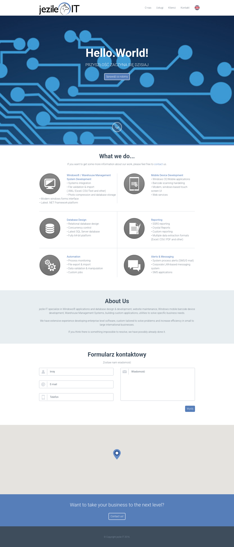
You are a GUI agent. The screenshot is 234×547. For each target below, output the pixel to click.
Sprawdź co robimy (117, 76)
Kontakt (185, 7)
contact (158, 164)
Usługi (159, 7)
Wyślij (190, 408)
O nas (148, 7)
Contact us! (117, 516)
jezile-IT (120, 537)
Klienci (172, 7)
